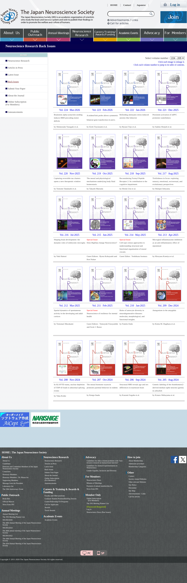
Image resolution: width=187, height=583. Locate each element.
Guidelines (6, 464)
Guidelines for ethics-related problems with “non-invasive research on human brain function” (105, 462)
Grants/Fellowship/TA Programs (56, 502)
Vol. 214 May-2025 (135, 235)
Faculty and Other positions (55, 496)
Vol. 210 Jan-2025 (135, 305)
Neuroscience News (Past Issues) (99, 512)
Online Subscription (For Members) (15, 103)
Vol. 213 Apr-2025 (168, 235)
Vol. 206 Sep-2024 (135, 379)
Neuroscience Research (18, 61)
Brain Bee (6, 499)
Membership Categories (137, 467)
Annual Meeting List (10, 514)
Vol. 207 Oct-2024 (102, 379)
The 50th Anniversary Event (13, 489)
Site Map (132, 491)
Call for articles (134, 497)
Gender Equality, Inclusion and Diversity (102, 471)
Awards (47, 507)
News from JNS (8, 505)
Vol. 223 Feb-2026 (102, 110)
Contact (127, 5)
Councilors (7, 472)
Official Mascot (8, 502)
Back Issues (49, 470)
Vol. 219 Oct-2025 (102, 173)
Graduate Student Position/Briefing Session (60, 499)
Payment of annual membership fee (99, 486)
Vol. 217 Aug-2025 (168, 173)
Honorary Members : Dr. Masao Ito (15, 477)
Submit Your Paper (16, 88)
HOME (114, 5)
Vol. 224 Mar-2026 (69, 110)
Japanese (141, 5)
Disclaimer (133, 488)
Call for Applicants (51, 505)
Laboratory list (8, 486)
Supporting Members (10, 480)
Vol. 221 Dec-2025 (168, 110)
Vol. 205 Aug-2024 (168, 379)
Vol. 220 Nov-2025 (69, 173)
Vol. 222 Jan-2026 (135, 110)
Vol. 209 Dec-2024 (168, 305)
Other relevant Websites (137, 482)
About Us (6, 461)
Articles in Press (15, 67)
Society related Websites (137, 479)
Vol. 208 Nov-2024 (69, 379)
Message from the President (13, 483)
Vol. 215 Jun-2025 (102, 235)
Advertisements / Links (137, 494)
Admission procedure (136, 464)
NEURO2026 (7, 520)
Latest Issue (13, 74)
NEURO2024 (7, 528)
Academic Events (51, 520)
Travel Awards (50, 510)
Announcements (15, 112)
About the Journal (16, 95)
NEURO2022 (7, 536)
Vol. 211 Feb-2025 (102, 305)
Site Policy (133, 485)
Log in (89, 509)
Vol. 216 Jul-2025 (69, 235)
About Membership (136, 461)
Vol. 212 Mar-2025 (69, 305)
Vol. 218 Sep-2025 (135, 173)
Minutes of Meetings (94, 483)
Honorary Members (10, 474)
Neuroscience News (94, 480)
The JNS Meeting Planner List (14, 517)
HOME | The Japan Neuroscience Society (24, 452)
